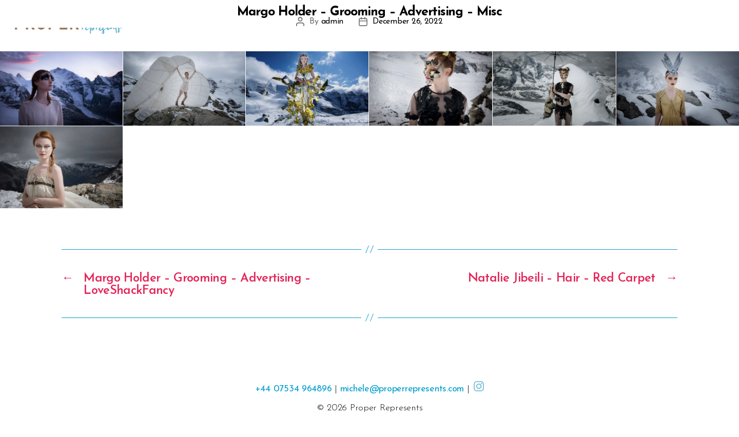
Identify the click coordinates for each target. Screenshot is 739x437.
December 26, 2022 (407, 21)
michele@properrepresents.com (402, 389)
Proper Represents (386, 408)
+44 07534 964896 (293, 389)
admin (332, 21)
